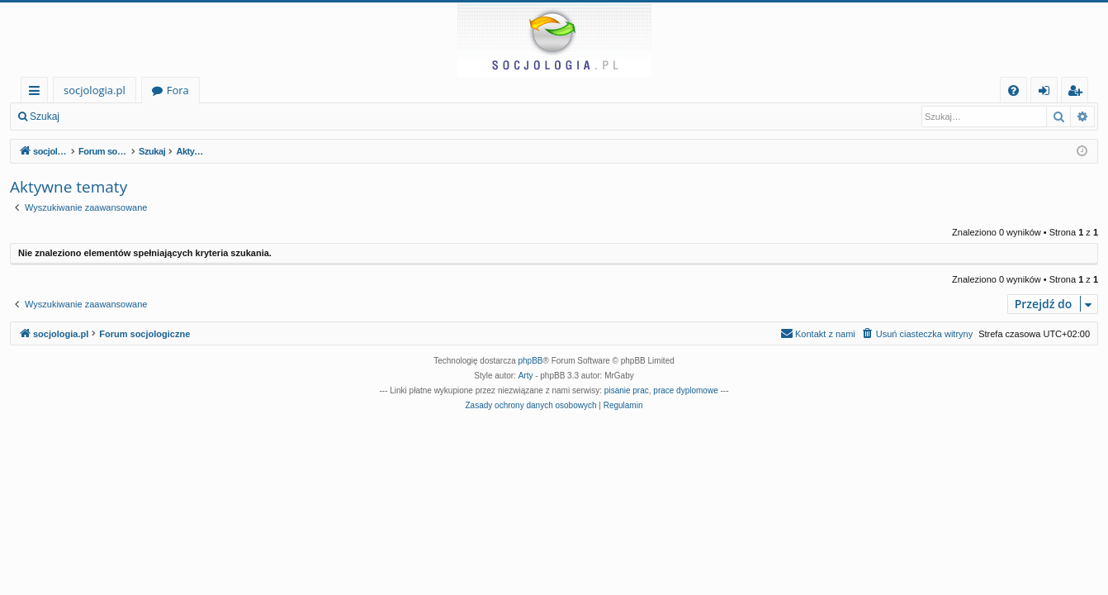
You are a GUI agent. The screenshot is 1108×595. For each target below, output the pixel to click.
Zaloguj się (107, 116)
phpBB (530, 360)
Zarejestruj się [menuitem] (1079, 93)
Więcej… (37, 93)
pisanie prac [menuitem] (626, 390)
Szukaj (44, 116)
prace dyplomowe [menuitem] (685, 390)
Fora (178, 90)
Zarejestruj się (187, 116)
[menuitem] (1013, 90)
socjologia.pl (94, 90)
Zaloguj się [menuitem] (1047, 93)
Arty (525, 375)
